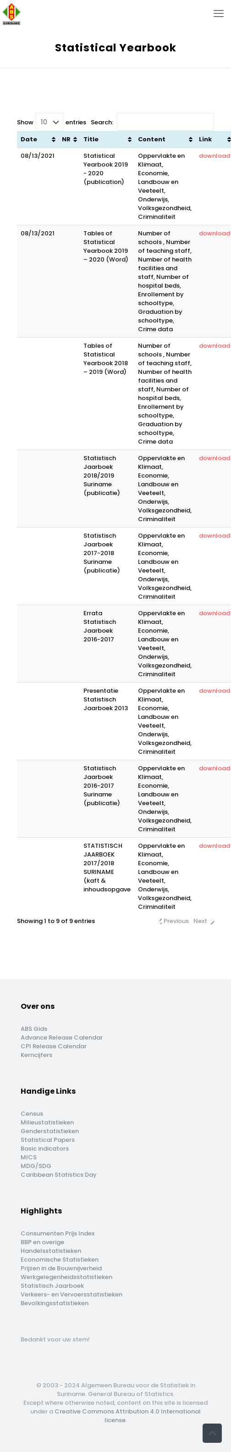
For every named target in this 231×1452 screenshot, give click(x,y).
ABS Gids (34, 1028)
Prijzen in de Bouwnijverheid (61, 1268)
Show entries (51, 122)
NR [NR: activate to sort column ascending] (66, 139)
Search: (152, 122)
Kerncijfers (36, 1055)
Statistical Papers (48, 1139)
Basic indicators (45, 1148)
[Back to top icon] (212, 1433)
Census (32, 1113)
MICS (29, 1157)
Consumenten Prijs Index (57, 1233)
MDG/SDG (36, 1166)
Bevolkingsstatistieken (54, 1303)
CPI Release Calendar (54, 1046)
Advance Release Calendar (62, 1037)
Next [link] (200, 921)
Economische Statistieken (60, 1259)
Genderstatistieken (50, 1131)
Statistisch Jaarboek (52, 1285)
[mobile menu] (218, 14)
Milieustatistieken (47, 1122)
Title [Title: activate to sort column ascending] (91, 139)
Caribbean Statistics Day (59, 1174)
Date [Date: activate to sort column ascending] (29, 139)
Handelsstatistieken (51, 1250)
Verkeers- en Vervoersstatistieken (71, 1294)
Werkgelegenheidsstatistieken (66, 1277)
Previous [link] (176, 921)
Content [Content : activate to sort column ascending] (151, 139)
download (214, 155)
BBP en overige (42, 1242)
